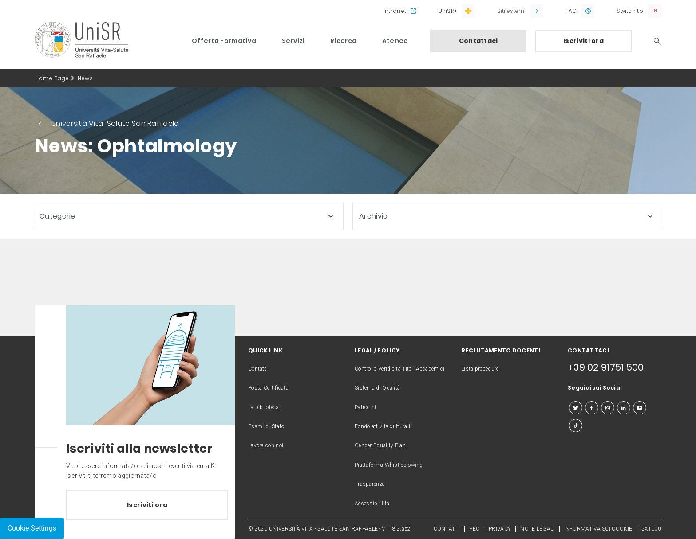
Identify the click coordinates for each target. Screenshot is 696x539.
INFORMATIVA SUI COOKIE (598, 529)
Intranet (395, 11)
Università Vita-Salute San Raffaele (115, 123)
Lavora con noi (265, 445)
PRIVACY (500, 529)
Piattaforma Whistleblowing (389, 465)
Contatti (258, 369)
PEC (474, 529)
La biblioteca (263, 407)
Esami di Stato (266, 426)
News (85, 78)
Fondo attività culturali (382, 426)
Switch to (630, 11)
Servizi (293, 40)
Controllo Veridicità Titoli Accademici (399, 369)
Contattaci (478, 40)
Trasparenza (370, 484)
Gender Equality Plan (380, 445)
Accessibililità (372, 503)
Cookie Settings (32, 528)
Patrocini (365, 407)
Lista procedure (480, 369)
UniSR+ (448, 11)
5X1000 (651, 529)
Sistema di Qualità (377, 388)
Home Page (52, 78)
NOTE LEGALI (537, 529)
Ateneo (395, 40)
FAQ (571, 11)
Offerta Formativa (224, 40)
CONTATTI (447, 529)
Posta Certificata (268, 388)
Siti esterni (511, 11)
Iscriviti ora (583, 40)
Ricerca (343, 40)
